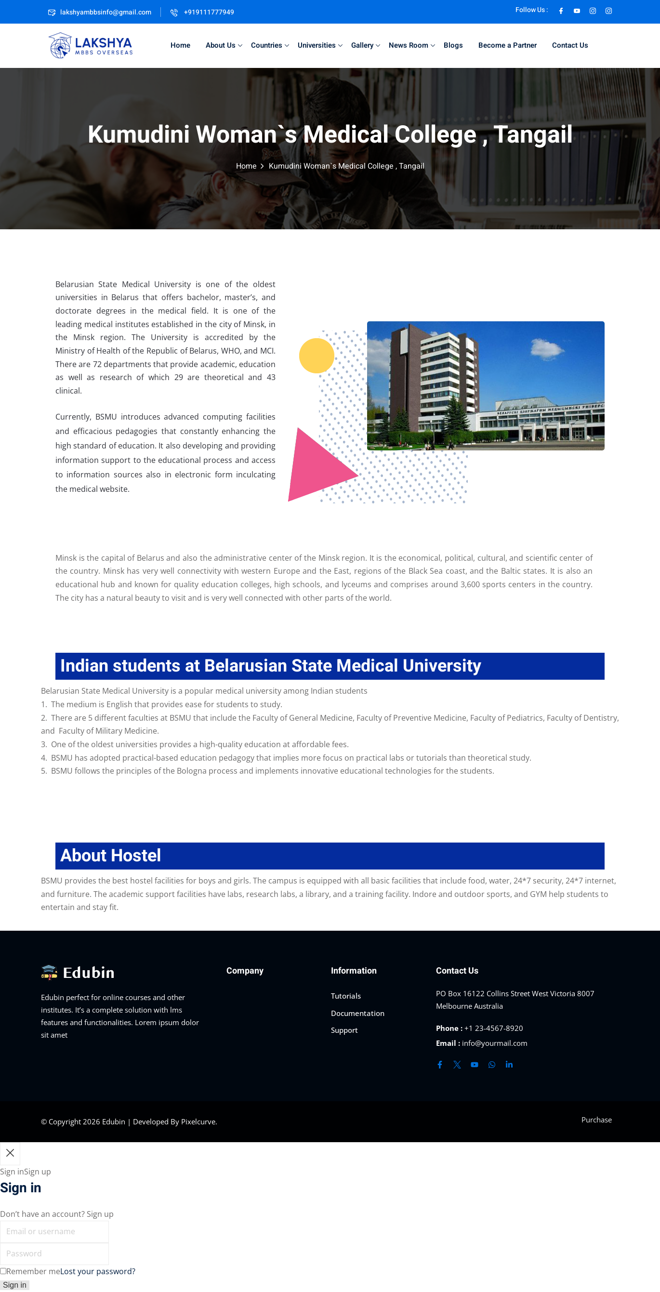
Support (344, 1030)
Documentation (357, 1013)
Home (180, 45)
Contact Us (570, 45)
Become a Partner (507, 45)
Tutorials (346, 996)
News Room (412, 45)
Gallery (365, 45)
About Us (224, 45)
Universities (320, 45)
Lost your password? (97, 1271)
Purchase (596, 1119)
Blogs (453, 45)
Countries (270, 45)
